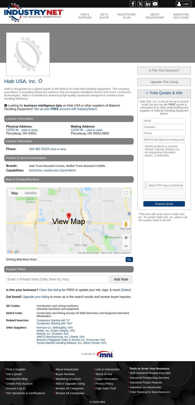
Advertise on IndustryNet (145, 387)
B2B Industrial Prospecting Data (150, 372)
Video (126, 290)
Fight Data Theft (106, 388)
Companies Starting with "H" (53, 320)
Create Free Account (19, 383)
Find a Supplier (16, 369)
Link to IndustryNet (107, 369)
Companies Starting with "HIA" (55, 323)
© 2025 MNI (97, 401)
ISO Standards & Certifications (25, 393)
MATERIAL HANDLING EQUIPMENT (52, 170)
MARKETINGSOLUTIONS (181, 16)
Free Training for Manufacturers (150, 392)
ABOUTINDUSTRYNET (154, 16)
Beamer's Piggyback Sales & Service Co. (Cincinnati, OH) (71, 339)
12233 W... (22, 130)
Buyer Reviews (65, 374)
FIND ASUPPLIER (84, 16)
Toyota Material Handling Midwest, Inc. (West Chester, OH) (71, 342)
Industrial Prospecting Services (149, 377)
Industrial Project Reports (146, 382)
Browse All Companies (70, 393)
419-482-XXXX (47, 149)
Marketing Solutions (68, 378)
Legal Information (107, 378)
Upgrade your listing (35, 296)
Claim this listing (50, 290)
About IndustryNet (67, 369)
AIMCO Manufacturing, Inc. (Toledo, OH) (61, 336)
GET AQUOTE (104, 16)
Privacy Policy (104, 383)
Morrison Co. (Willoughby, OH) (55, 327)
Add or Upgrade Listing (70, 383)
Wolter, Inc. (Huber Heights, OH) (56, 330)
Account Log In (15, 388)
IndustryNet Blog (16, 378)
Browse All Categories (70, 388)
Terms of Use (103, 374)
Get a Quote (14, 374)
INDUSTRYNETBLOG (126, 16)
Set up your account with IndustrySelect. (66, 109)
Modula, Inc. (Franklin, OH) (53, 333)
